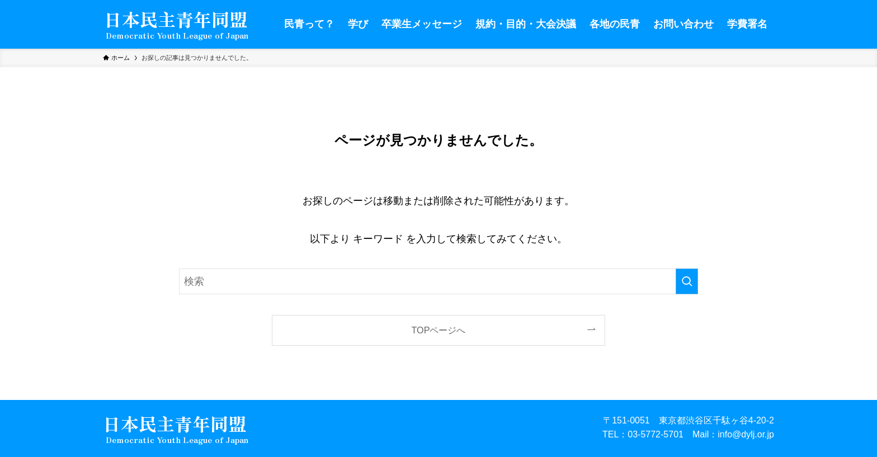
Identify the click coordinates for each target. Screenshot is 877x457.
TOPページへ (439, 330)
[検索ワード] (438, 281)
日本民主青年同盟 (175, 20)
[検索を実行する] (687, 281)
